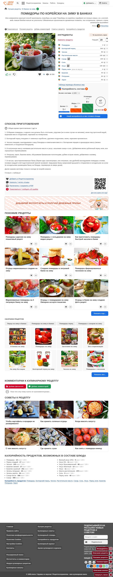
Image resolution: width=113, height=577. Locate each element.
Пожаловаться (11, 29)
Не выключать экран (98, 35)
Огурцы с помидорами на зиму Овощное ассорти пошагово (54, 301)
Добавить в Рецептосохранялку (21, 179)
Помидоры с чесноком (95, 360)
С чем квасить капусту (16, 448)
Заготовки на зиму (69, 337)
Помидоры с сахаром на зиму (90, 323)
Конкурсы (60, 3)
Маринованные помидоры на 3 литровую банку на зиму (20, 301)
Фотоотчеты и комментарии (17, 559)
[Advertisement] (30, 92)
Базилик (65, 73)
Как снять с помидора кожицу (88, 448)
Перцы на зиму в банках (16, 323)
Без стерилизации (95, 337)
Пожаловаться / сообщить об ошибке (23, 189)
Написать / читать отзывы (19, 182)
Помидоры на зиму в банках (43, 323)
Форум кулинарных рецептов (18, 563)
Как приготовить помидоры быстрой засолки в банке (87, 238)
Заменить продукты (65, 40)
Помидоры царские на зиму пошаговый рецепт (18, 238)
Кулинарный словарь (46, 535)
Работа (52, 3)
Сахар (64, 59)
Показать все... (100, 374)
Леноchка (102, 26)
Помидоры (66, 45)
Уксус (64, 66)
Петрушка (65, 76)
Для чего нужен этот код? (99, 193)
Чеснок (64, 52)
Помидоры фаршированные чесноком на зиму (88, 269)
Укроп (64, 80)
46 (10, 74)
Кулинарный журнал (46, 544)
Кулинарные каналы (14, 568)
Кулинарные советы (46, 531)
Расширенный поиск (14, 555)
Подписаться (93, 542)
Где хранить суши (48, 448)
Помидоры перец (66, 323)
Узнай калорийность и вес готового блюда (80, 116)
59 (44, 74)
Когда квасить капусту (85, 421)
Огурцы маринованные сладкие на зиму (22, 269)
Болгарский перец (68, 48)
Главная (9, 526)
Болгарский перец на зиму (43, 360)
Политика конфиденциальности (19, 535)
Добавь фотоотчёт (15, 386)
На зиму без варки (17, 360)
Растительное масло (70, 55)
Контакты (10, 548)
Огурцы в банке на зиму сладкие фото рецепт (90, 301)
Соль (64, 62)
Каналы (45, 3)
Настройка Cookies (14, 544)
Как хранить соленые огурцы (53, 421)
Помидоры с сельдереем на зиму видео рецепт (55, 238)
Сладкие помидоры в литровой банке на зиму (54, 269)
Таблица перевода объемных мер (72, 85)
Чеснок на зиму (69, 360)
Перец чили (66, 69)
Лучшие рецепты (45, 526)
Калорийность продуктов (75, 29)
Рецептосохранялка (33, 3)
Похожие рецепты (26, 29)
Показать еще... (100, 313)
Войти (103, 3)
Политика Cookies (13, 539)
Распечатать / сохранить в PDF (21, 186)
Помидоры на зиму (43, 337)
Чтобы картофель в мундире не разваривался (20, 422)
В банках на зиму (17, 337)
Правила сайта (12, 531)
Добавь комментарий (42, 29)
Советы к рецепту (58, 29)
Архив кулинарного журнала (49, 548)
